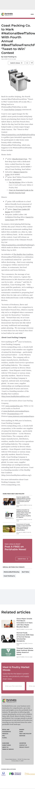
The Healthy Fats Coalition (23, 254)
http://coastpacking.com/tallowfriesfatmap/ (18, 245)
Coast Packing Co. (10, 57)
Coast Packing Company (13, 109)
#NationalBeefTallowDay (12, 572)
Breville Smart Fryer (19, 159)
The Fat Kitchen (15, 182)
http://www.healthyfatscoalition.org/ (15, 396)
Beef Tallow (25, 572)
